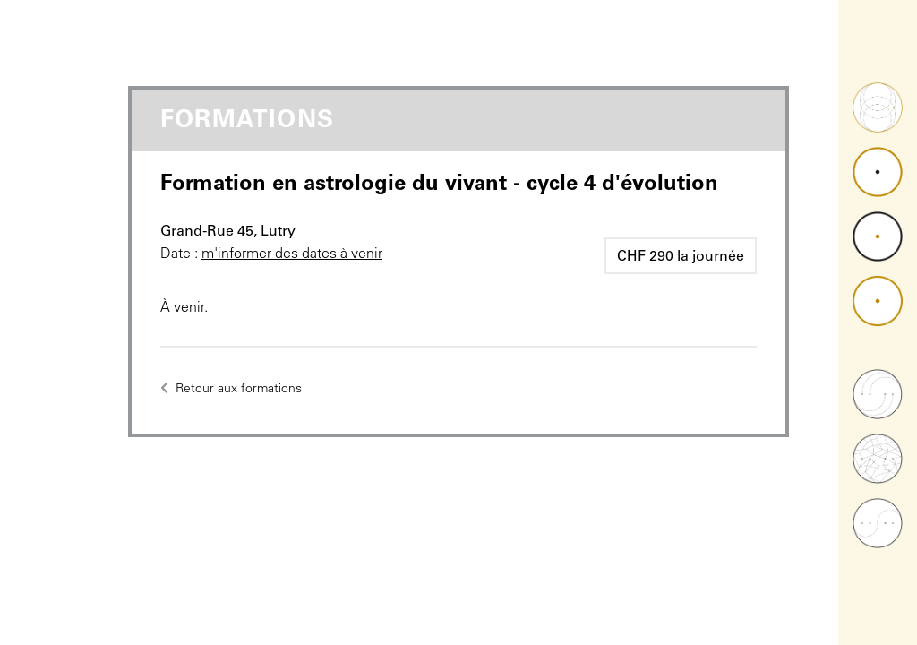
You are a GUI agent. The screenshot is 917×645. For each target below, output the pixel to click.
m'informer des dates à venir (291, 253)
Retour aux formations (231, 388)
